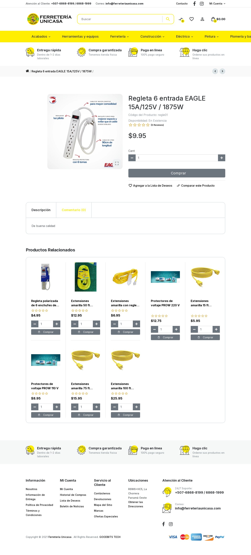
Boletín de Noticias (72, 506)
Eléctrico (183, 36)
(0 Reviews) (157, 124)
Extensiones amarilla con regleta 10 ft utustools (125, 305)
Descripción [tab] (41, 210)
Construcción (150, 36)
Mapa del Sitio (103, 504)
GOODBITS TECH (109, 536)
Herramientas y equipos (80, 36)
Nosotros (31, 489)
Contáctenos (102, 493)
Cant (131, 151)
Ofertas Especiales (106, 516)
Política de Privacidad (39, 504)
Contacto (182, 3)
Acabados (39, 36)
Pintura (210, 36)
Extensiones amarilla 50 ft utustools (80, 305)
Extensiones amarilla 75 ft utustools (80, 388)
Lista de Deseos (70, 500)
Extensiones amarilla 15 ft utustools (200, 305)
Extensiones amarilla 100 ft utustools (121, 388)
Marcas (98, 510)
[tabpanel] (125, 226)
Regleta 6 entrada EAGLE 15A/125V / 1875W (62, 71)
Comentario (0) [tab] (74, 210)
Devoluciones (102, 499)
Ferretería (118, 36)
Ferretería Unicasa (60, 536)
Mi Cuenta (215, 3)
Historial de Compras (73, 494)
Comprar (177, 173)
